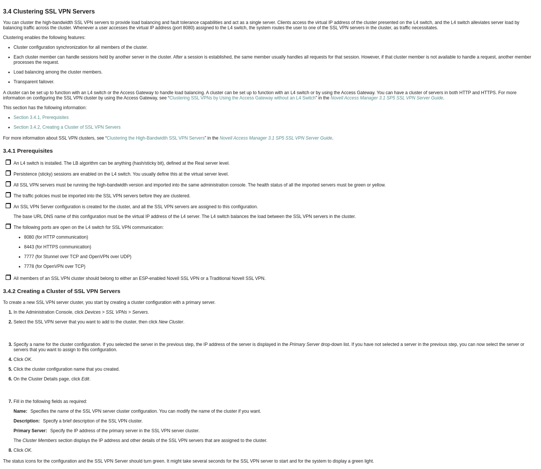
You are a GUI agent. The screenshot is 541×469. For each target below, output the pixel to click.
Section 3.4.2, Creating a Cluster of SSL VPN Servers (67, 127)
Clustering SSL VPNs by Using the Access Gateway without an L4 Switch (242, 98)
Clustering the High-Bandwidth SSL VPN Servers (155, 138)
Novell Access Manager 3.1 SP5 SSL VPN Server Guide (387, 98)
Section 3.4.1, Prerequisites (41, 117)
